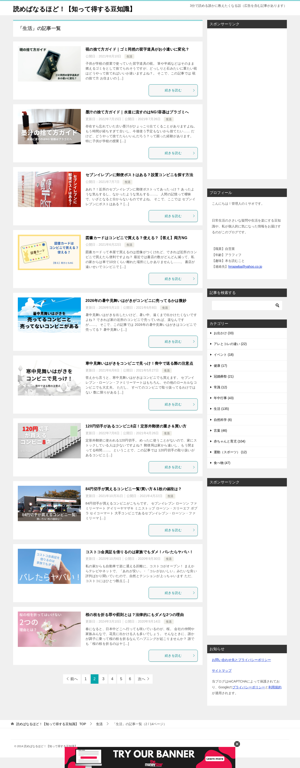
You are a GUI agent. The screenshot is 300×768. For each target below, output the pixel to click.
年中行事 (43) (224, 408)
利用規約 (274, 698)
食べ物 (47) (222, 473)
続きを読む (180, 101)
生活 (129, 67)
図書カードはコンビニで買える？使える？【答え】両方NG (137, 248)
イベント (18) (224, 365)
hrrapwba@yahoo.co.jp (245, 277)
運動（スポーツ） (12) (230, 462)
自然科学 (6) (223, 430)
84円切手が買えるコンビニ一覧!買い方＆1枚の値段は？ (134, 499)
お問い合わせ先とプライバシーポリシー (241, 670)
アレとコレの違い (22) (230, 354)
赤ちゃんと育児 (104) (229, 452)
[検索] (247, 316)
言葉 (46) (220, 441)
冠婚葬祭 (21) (224, 387)
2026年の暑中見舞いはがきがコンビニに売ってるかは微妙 (136, 311)
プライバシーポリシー (248, 698)
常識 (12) (220, 398)
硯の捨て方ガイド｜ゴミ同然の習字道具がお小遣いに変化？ (137, 60)
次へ (141, 689)
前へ (74, 689)
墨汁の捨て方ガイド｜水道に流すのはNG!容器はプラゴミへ (137, 123)
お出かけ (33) (224, 343)
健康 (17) (220, 376)
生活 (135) (221, 419)
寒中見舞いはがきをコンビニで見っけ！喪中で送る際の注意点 (139, 374)
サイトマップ (222, 681)
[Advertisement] (247, 113)
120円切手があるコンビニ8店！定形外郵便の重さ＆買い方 (136, 437)
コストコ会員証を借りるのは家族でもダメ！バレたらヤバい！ (139, 562)
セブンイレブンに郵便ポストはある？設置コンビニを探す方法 (139, 185)
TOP (51, 734)
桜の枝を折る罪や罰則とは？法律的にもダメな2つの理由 (135, 625)
